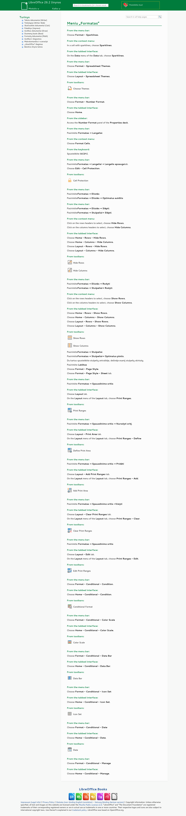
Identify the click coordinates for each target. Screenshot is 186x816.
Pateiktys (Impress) (32, 28)
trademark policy (79, 810)
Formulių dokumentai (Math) (36, 36)
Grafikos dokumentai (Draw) (36, 31)
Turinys (24, 17)
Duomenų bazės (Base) (33, 33)
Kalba (55, 8)
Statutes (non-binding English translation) (74, 802)
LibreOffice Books (93, 789)
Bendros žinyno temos (33, 47)
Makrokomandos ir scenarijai (36, 41)
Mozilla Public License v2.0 (90, 804)
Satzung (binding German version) (109, 802)
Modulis (32, 8)
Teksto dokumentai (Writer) (35, 20)
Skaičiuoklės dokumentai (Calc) (37, 25)
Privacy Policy (48, 802)
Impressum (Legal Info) (31, 802)
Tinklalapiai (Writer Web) (34, 23)
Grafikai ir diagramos (32, 39)
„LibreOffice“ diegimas (33, 44)
